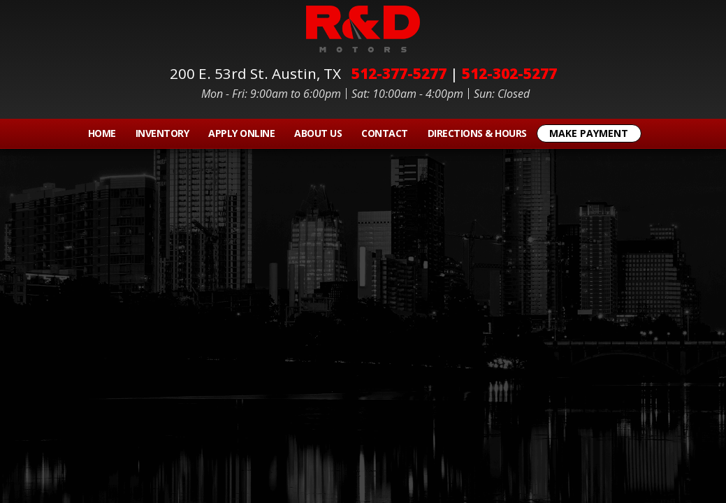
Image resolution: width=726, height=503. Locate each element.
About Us (318, 133)
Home (102, 133)
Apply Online (241, 133)
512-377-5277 (399, 73)
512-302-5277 (509, 73)
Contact (384, 133)
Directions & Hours (477, 133)
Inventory (162, 133)
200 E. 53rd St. (259, 73)
